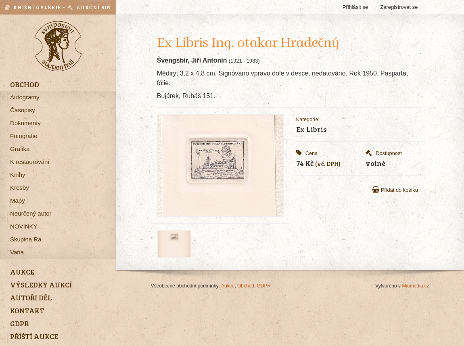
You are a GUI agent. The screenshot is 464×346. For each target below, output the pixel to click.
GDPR (264, 286)
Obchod (245, 286)
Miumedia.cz (415, 286)
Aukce (227, 286)
